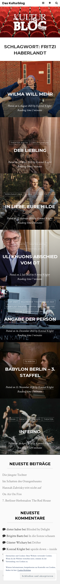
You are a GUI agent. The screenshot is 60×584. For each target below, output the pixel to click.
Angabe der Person (30, 319)
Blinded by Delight (38, 529)
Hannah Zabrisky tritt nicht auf (21, 488)
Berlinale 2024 (13, 194)
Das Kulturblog (13, 3)
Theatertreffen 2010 (30, 249)
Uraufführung (40, 143)
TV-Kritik (30, 361)
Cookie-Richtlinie (24, 570)
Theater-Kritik (19, 143)
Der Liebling (30, 150)
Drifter (36, 542)
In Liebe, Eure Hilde (30, 206)
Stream (11, 419)
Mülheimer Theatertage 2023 (37, 302)
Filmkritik (30, 86)
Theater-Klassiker (29, 419)
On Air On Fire (12, 494)
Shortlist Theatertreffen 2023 (24, 307)
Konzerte (19, 244)
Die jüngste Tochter (14, 475)
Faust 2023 (12, 302)
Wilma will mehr (30, 94)
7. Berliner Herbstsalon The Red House (26, 500)
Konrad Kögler (44, 106)
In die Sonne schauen (42, 536)
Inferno (30, 431)
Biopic (28, 194)
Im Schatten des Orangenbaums (22, 481)
